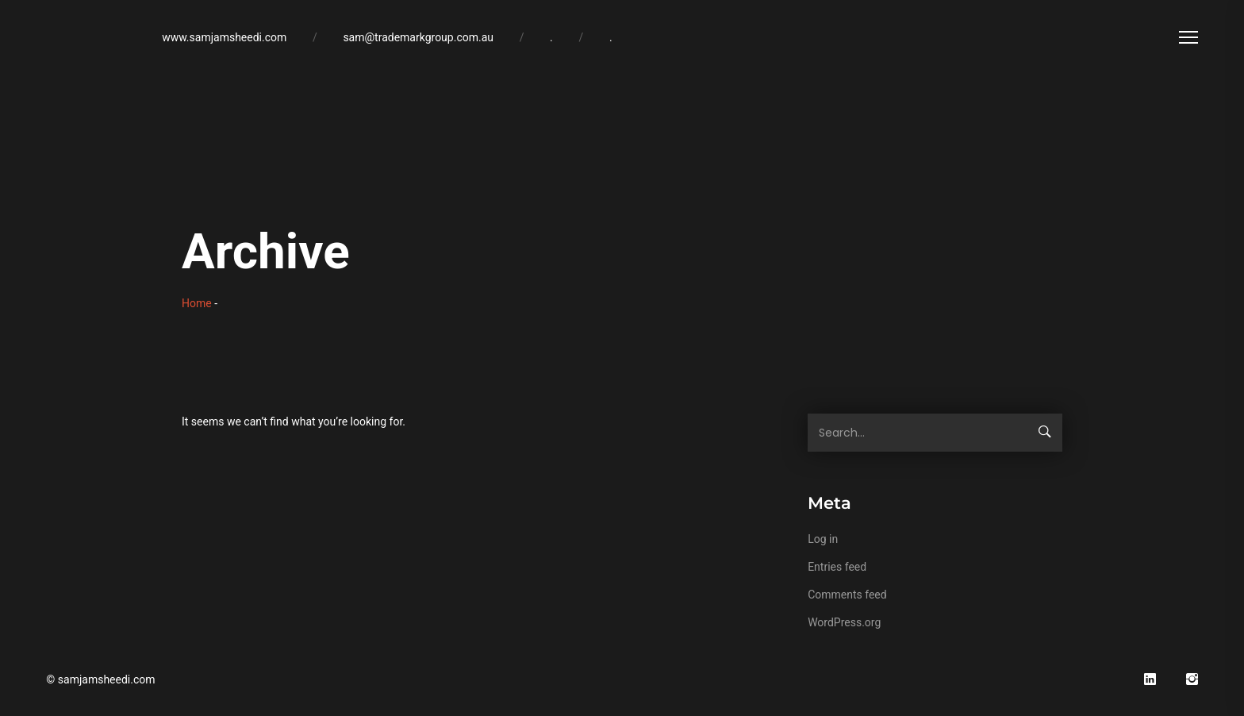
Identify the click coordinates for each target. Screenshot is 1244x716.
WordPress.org (844, 622)
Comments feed (847, 594)
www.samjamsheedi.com (224, 37)
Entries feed (837, 566)
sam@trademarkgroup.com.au (418, 37)
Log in (823, 539)
